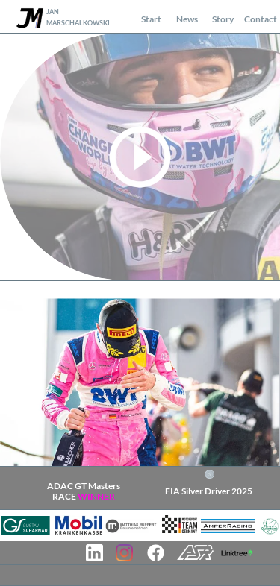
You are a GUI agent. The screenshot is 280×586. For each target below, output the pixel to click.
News (187, 18)
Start (151, 18)
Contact (260, 18)
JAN (52, 11)
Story (223, 18)
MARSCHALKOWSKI (78, 23)
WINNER (95, 496)
